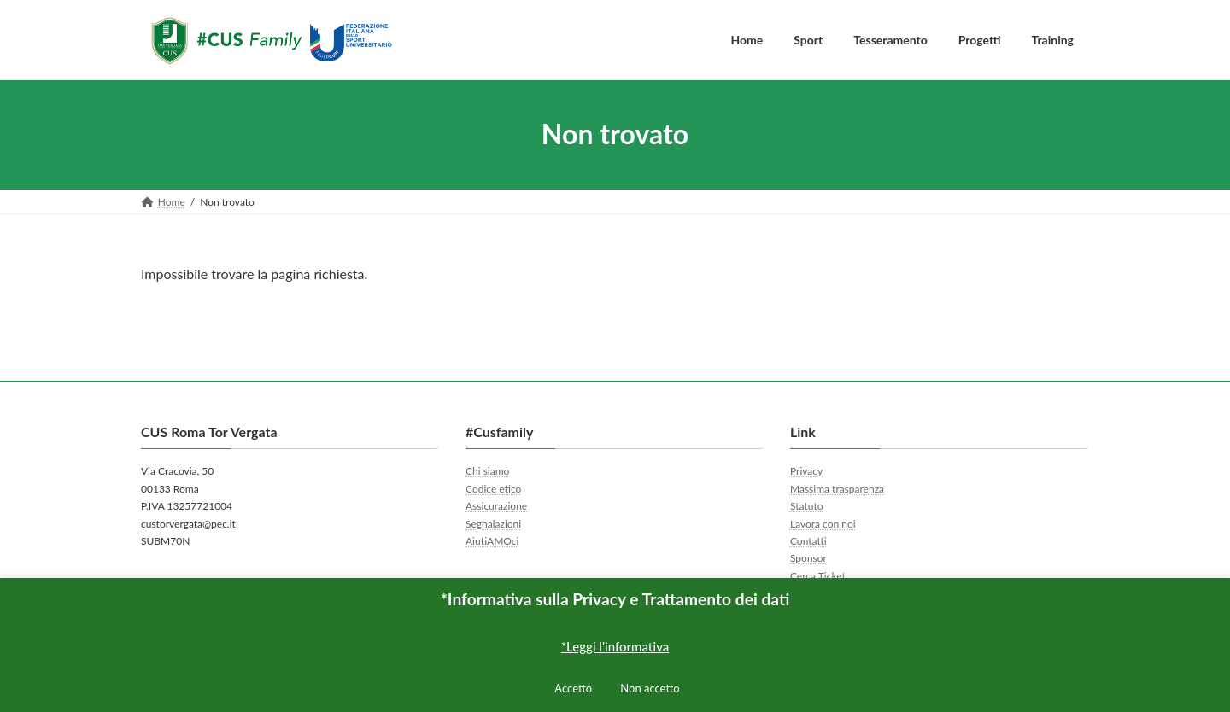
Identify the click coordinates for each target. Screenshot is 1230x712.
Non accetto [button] (649, 688)
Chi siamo (487, 470)
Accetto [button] (573, 688)
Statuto (806, 505)
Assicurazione (496, 505)
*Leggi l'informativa (615, 646)
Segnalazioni (493, 522)
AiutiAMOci (492, 540)
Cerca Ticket (818, 575)
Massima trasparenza (837, 488)
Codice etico (493, 488)
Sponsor (808, 558)
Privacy (806, 470)
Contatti (808, 540)
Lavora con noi (823, 522)
